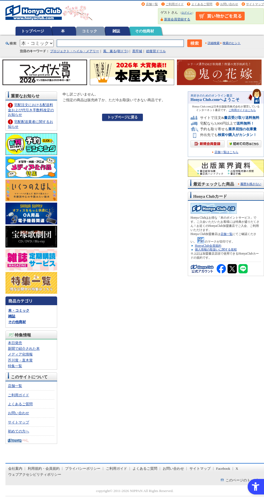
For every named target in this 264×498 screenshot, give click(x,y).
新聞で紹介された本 (24, 349)
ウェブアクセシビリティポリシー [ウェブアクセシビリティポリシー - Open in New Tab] (34, 474)
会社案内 (15, 468)
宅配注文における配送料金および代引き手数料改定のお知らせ (31, 110)
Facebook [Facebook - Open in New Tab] (223, 468)
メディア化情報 (20, 354)
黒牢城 (137, 51)
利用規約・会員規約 (44, 468)
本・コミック (18, 310)
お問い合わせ (229, 4)
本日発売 (15, 343)
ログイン (186, 12)
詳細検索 (214, 43)
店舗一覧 (152, 4)
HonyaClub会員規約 (208, 245)
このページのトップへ (243, 480)
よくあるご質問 (201, 4)
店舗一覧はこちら (226, 152)
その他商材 (144, 31)
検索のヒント (232, 43)
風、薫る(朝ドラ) (115, 51)
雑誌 (116, 31)
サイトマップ (255, 4)
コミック (89, 31)
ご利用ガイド (175, 4)
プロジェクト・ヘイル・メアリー (74, 51)
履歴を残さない (250, 183)
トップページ (32, 31)
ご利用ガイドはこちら (242, 110)
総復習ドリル (156, 51)
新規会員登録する (177, 19)
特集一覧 (15, 366)
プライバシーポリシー (82, 468)
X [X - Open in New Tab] (237, 468)
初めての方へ (18, 431)
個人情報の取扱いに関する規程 (216, 249)
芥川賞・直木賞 (20, 360)
